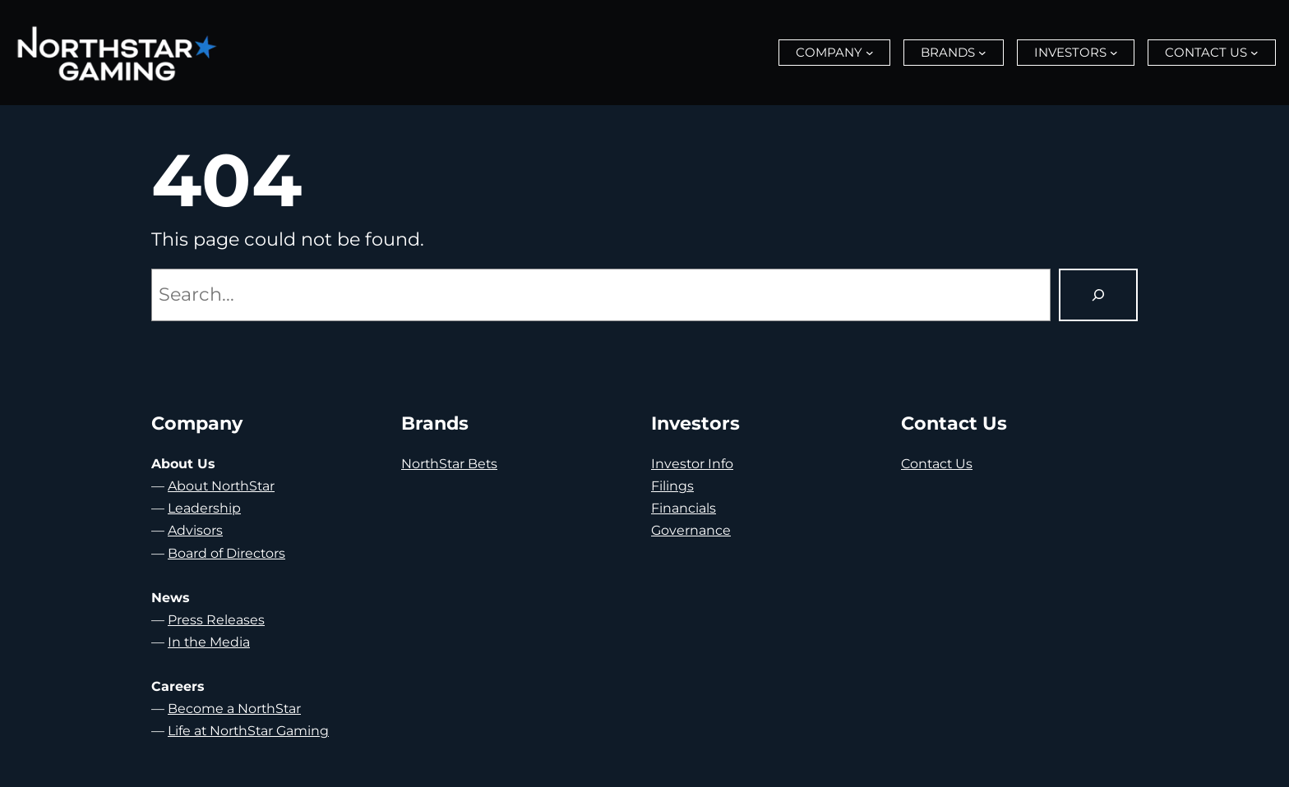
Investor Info (692, 464)
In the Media (209, 642)
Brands (948, 52)
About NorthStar (221, 486)
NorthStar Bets (449, 464)
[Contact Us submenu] (1254, 52)
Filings (672, 486)
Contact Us (1206, 52)
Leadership (204, 508)
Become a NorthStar (234, 708)
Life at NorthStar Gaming (248, 731)
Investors (1070, 52)
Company (829, 52)
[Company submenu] (870, 52)
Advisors (195, 530)
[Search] (1098, 295)
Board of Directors (226, 553)
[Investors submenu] (1114, 52)
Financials (683, 508)
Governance (691, 530)
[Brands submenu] (982, 52)
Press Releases (216, 620)
